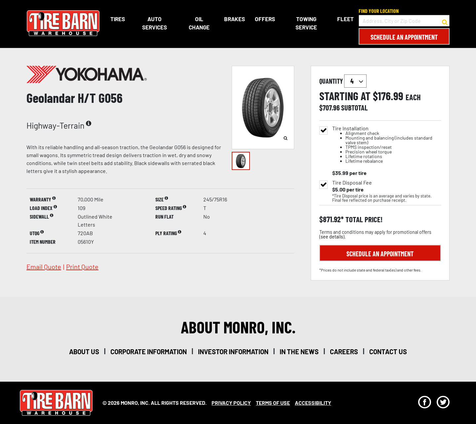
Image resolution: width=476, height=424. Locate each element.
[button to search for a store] (445, 20)
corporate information (148, 352)
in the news (299, 352)
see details (332, 236)
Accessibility (313, 403)
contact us (388, 352)
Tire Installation (386, 145)
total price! (363, 219)
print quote (82, 267)
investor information (233, 352)
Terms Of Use (273, 403)
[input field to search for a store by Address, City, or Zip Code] (404, 20)
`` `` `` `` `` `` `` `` (355, 81)
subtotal (354, 107)
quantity (343, 81)
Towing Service (306, 23)
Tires (117, 19)
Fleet (345, 19)
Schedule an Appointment (404, 37)
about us (84, 352)
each (413, 97)
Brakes (234, 19)
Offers (265, 19)
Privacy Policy (231, 403)
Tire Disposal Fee (352, 182)
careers (344, 352)
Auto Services (154, 23)
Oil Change (199, 23)
